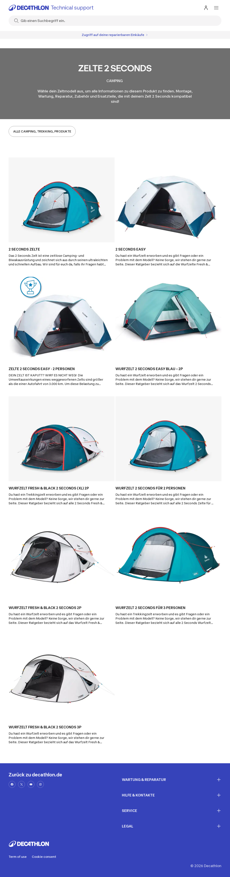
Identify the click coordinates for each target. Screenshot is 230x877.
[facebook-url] (12, 784)
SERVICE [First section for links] (171, 810)
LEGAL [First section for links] (171, 826)
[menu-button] (216, 8)
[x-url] (21, 784)
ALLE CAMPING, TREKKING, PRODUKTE (42, 131)
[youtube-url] (31, 784)
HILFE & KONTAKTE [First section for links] (171, 795)
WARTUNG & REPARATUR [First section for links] (171, 779)
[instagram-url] (40, 784)
